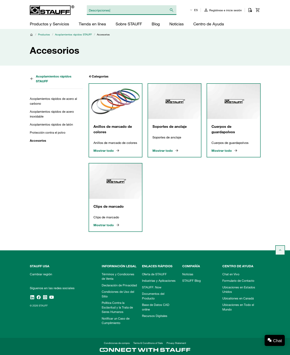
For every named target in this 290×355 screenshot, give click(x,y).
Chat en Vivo (230, 274)
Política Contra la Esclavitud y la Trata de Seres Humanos (117, 307)
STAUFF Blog (191, 280)
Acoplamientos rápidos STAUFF (73, 34)
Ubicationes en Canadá (238, 298)
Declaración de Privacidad (119, 285)
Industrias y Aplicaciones (159, 280)
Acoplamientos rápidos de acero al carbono (53, 101)
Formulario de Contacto (238, 280)
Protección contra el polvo (47, 132)
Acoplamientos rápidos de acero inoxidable (52, 114)
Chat (277, 340)
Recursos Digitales (154, 316)
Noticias (187, 274)
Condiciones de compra (116, 343)
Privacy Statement (176, 343)
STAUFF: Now (151, 287)
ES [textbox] (196, 10)
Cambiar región (41, 274)
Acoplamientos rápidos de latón (51, 124)
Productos (44, 34)
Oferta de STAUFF (154, 274)
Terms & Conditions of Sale (148, 343)
